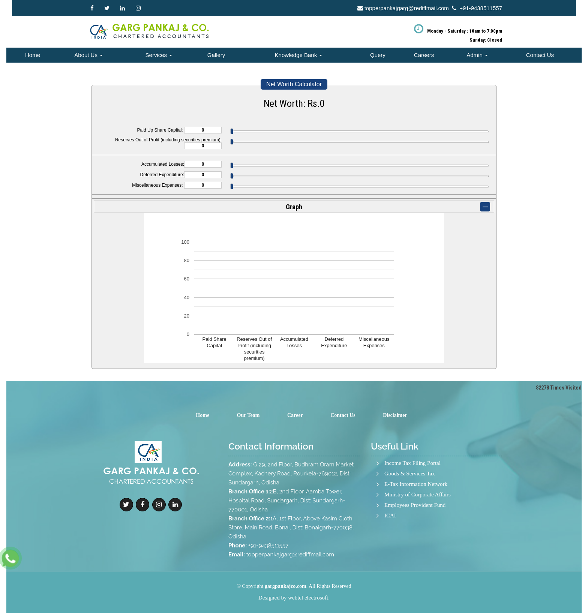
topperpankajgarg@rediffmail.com (406, 8)
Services (159, 55)
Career (295, 415)
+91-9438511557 (480, 8)
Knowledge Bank (298, 55)
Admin (477, 55)
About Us (88, 55)
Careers (424, 55)
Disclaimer (395, 415)
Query (378, 55)
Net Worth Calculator (294, 84)
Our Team (248, 415)
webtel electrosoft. (309, 598)
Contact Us (540, 55)
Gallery (216, 55)
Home (32, 55)
